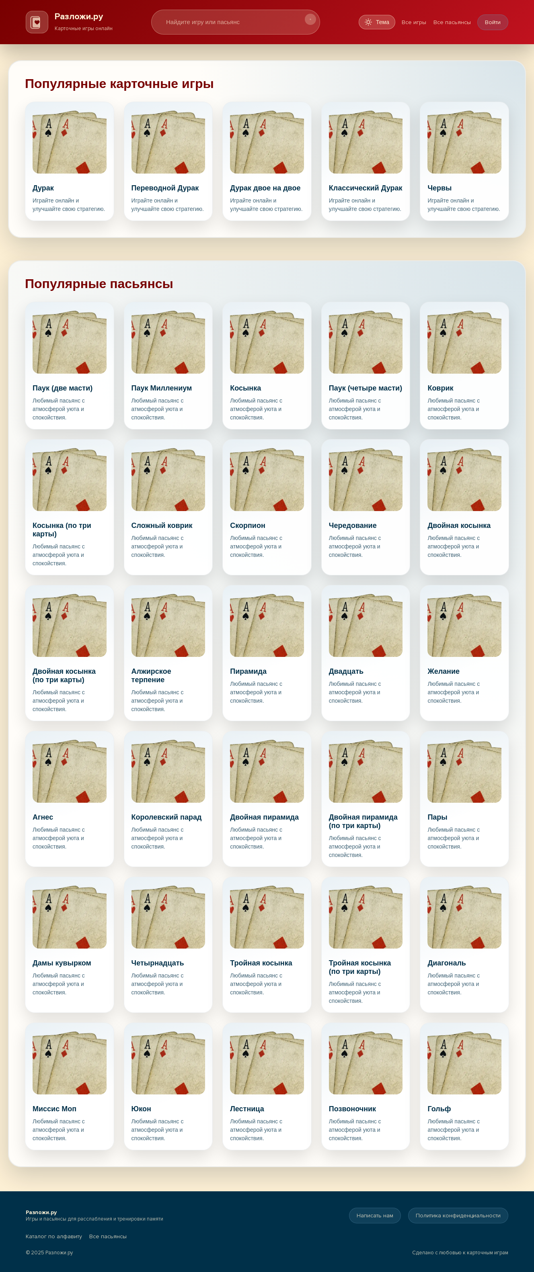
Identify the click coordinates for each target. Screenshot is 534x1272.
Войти (493, 22)
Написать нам (375, 1215)
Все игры (414, 22)
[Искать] (310, 19)
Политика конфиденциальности (458, 1215)
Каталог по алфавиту (54, 1236)
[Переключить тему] (377, 22)
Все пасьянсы (452, 22)
